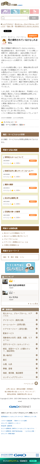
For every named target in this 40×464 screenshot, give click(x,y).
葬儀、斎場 (20, 369)
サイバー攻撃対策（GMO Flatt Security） (12, 431)
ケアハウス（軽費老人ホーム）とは (16, 242)
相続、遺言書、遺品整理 (20, 373)
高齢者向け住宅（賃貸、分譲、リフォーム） (20, 339)
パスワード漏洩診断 (6, 420)
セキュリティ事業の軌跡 (8, 433)
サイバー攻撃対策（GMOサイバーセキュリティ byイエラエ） (18, 428)
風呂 (12, 257)
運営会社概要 (21, 389)
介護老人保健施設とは (11, 245)
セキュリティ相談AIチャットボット (11, 423)
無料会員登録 (11, 394)
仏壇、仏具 (20, 364)
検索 (34, 18)
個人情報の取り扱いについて (14, 391)
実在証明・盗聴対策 (6, 426)
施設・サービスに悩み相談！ (20, 267)
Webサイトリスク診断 (20, 420)
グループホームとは (10, 239)
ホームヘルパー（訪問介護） (20, 324)
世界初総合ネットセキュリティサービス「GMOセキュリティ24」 (19, 416)
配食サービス (20, 333)
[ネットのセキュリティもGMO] (20, 460)
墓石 (20, 360)
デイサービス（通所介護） (20, 320)
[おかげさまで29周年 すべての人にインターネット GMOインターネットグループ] (13, 455)
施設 (4, 257)
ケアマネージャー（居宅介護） (20, 329)
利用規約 (30, 389)
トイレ (22, 257)
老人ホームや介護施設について (14, 233)
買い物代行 (20, 355)
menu (37, 2)
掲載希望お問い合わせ (24, 394)
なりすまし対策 (29, 431)
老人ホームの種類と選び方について (16, 236)
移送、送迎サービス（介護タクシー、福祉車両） (20, 350)
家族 (16, 257)
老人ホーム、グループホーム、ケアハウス (20, 314)
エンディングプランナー (20, 377)
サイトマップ (29, 391)
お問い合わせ (10, 389)
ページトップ (28, 384)
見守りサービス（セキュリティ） (20, 344)
